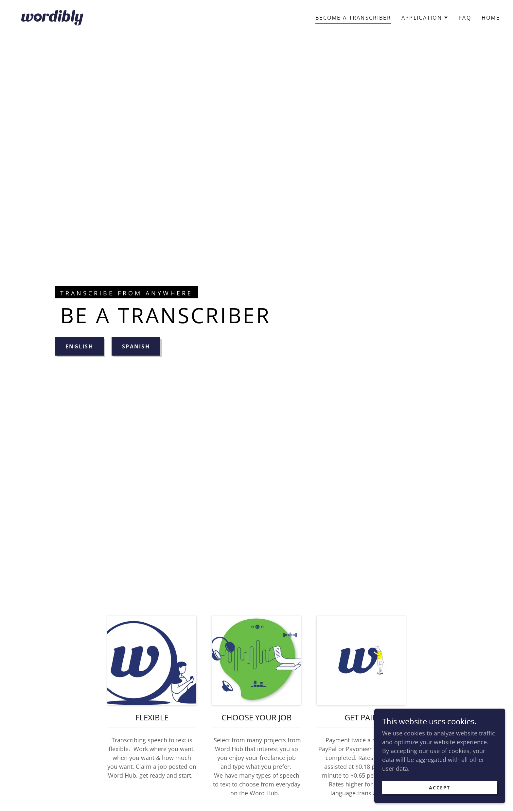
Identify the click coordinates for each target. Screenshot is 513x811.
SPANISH (136, 346)
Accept (439, 788)
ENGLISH (79, 346)
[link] (52, 17)
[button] (425, 18)
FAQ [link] (465, 17)
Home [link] (491, 17)
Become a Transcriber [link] (353, 17)
